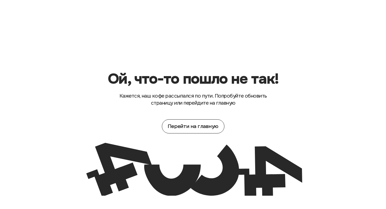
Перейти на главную (193, 126)
